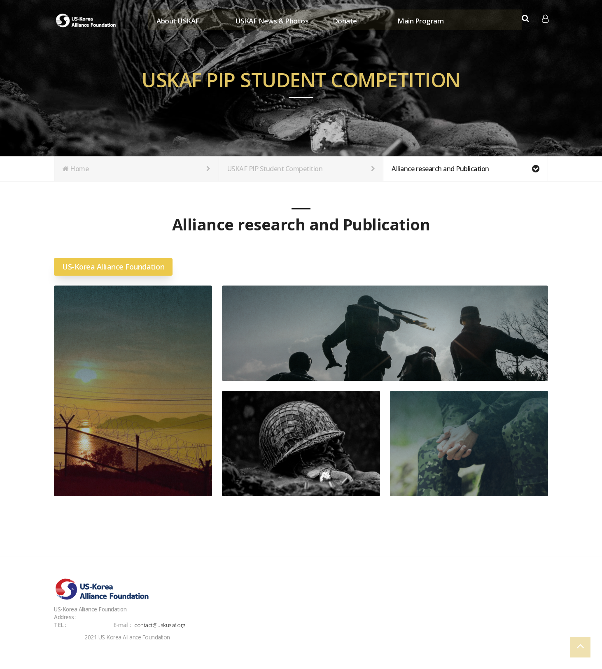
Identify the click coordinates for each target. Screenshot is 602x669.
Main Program (420, 19)
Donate (344, 19)
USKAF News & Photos (271, 19)
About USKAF (177, 19)
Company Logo (87, 20)
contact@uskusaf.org (160, 625)
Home (136, 168)
